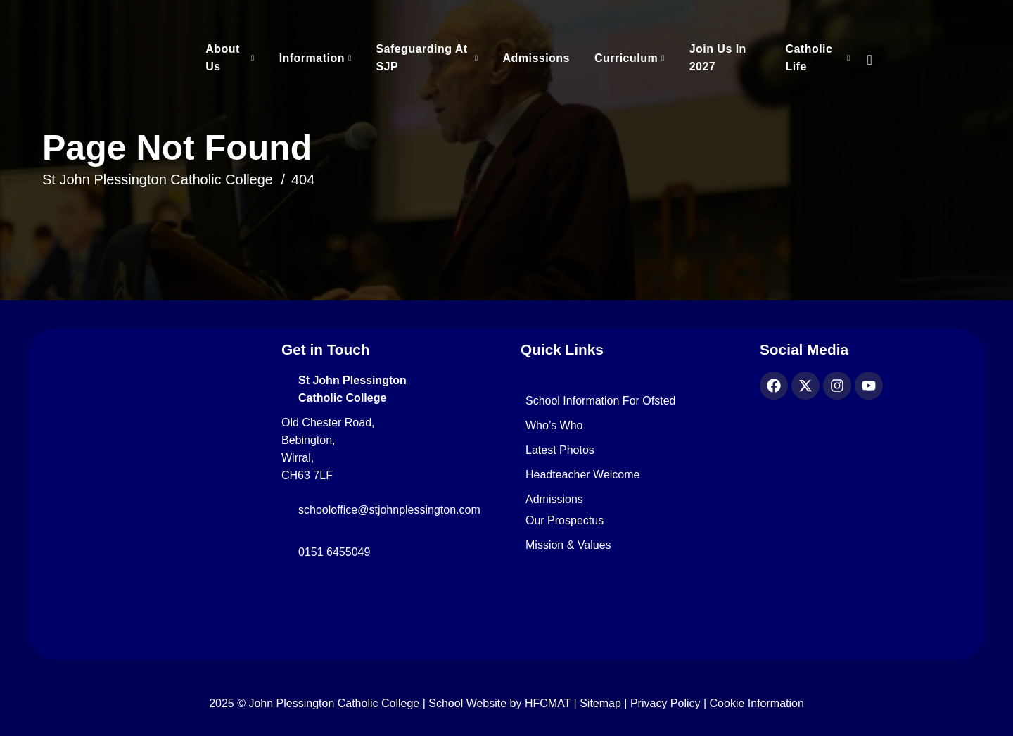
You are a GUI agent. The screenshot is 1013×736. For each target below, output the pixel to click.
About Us (222, 57)
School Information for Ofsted (600, 401)
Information (312, 58)
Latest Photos (559, 450)
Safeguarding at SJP (421, 57)
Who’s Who (554, 426)
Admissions (536, 58)
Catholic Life (808, 57)
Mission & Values (568, 545)
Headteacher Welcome (582, 475)
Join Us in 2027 (717, 57)
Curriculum (626, 58)
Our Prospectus (564, 521)
